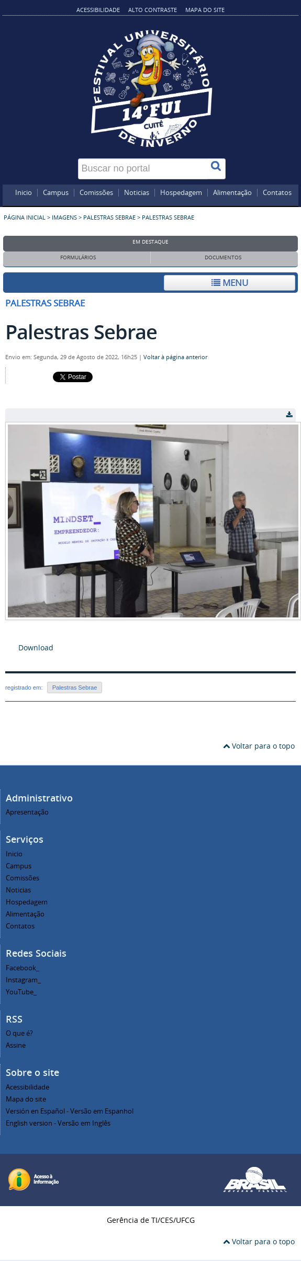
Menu (229, 283)
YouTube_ (21, 992)
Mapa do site (205, 10)
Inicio (23, 193)
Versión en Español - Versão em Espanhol (69, 1111)
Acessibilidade (98, 10)
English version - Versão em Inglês (58, 1123)
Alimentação (232, 193)
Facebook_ (22, 968)
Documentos (223, 257)
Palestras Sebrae (109, 217)
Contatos (277, 193)
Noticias (136, 193)
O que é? (19, 1033)
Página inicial (25, 217)
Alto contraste (152, 10)
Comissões (96, 193)
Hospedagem (181, 193)
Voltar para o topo (259, 746)
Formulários (78, 257)
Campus (56, 193)
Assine (16, 1045)
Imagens (64, 217)
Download (35, 647)
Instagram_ (23, 980)
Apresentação (27, 812)
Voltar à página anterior (175, 357)
